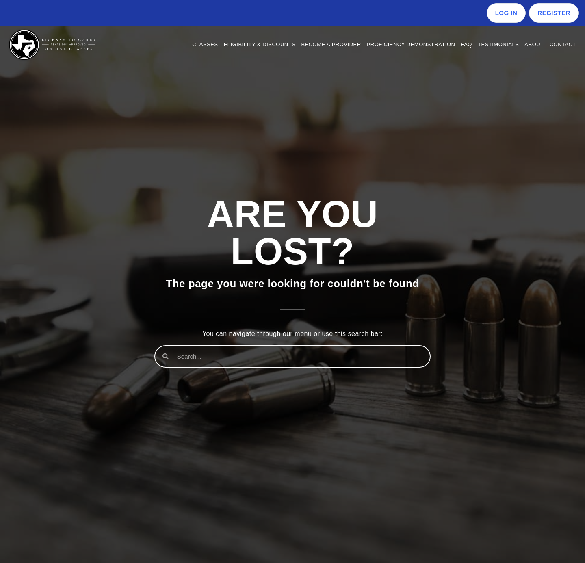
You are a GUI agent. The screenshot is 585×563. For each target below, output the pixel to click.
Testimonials (498, 44)
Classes (205, 44)
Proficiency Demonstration (411, 44)
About (534, 44)
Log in (506, 12)
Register (553, 12)
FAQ (466, 44)
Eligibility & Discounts (260, 44)
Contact (563, 44)
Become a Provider (331, 44)
